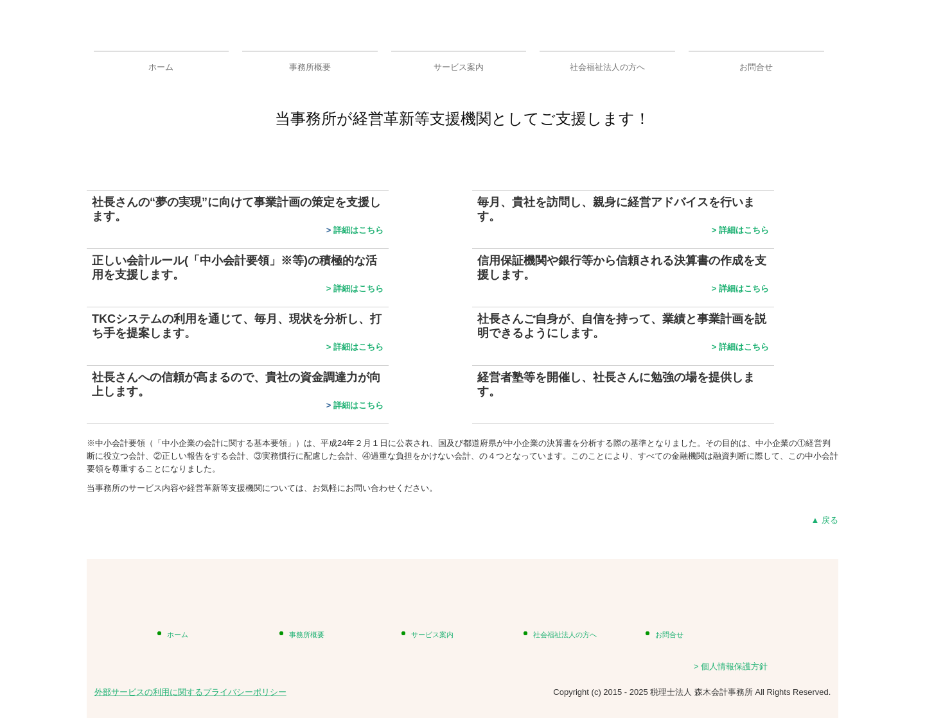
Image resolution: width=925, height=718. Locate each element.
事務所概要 (310, 67)
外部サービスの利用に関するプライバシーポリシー (190, 692)
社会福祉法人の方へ (607, 67)
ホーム (160, 67)
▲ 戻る (824, 520)
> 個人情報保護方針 (731, 666)
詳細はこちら (358, 230)
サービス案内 (459, 67)
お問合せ (756, 67)
